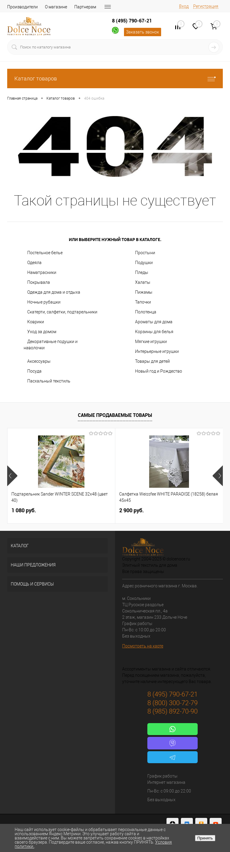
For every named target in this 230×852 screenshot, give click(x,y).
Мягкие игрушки (151, 341)
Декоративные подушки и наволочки (51, 344)
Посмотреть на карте (142, 646)
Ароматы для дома (153, 321)
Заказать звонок (142, 32)
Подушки (144, 262)
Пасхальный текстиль (48, 381)
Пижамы (143, 292)
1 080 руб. (23, 510)
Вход (184, 6)
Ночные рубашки (43, 302)
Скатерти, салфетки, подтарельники (62, 312)
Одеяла (34, 262)
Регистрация (205, 6)
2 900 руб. (131, 510)
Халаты (142, 282)
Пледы (141, 272)
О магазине (56, 6)
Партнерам (85, 6)
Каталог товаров (115, 78)
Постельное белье (45, 252)
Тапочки (143, 302)
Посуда (34, 371)
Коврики (35, 321)
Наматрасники (41, 272)
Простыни (145, 252)
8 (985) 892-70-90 (172, 711)
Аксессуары (39, 361)
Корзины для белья (154, 331)
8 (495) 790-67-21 (132, 20)
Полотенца (145, 312)
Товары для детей (152, 361)
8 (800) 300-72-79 (172, 703)
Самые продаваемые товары (115, 415)
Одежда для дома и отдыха (53, 292)
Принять (205, 838)
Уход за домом (41, 331)
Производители (22, 6)
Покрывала (38, 282)
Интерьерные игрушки (157, 351)
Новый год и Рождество (158, 371)
